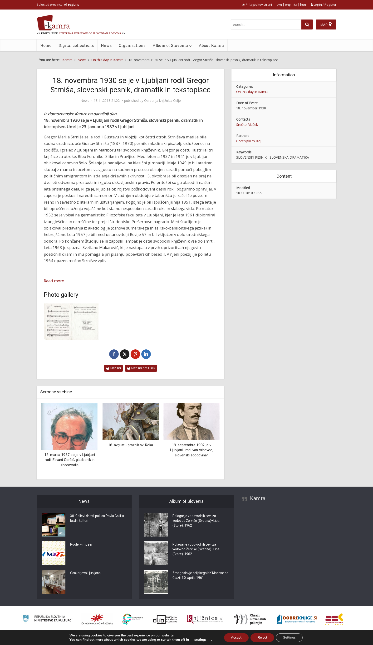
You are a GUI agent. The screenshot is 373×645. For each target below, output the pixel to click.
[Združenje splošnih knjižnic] (334, 619)
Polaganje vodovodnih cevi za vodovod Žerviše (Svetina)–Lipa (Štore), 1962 (196, 521)
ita (295, 4)
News (106, 45)
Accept (236, 637)
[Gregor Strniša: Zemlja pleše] (71, 321)
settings (200, 640)
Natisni (113, 368)
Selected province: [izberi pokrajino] (58, 4)
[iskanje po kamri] (265, 24)
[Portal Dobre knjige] (297, 619)
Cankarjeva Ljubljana (85, 573)
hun (303, 4)
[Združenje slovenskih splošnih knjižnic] (204, 619)
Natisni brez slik (141, 368)
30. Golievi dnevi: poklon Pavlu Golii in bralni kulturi (97, 518)
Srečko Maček (247, 124)
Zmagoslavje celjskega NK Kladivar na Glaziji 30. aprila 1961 (198, 576)
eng (287, 4)
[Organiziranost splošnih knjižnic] (97, 619)
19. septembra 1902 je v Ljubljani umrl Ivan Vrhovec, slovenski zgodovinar (191, 450)
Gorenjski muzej (248, 141)
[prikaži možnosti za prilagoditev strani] (257, 4)
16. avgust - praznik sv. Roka (130, 445)
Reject (262, 637)
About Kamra (211, 45)
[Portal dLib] (165, 619)
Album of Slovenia (170, 45)
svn (279, 4)
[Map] (326, 24)
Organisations (132, 45)
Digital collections (76, 45)
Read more (54, 280)
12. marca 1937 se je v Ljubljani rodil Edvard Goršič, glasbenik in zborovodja (69, 460)
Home (45, 45)
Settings (289, 637)
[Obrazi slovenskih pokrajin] (250, 619)
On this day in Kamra (252, 91)
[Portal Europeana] (133, 619)
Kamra (257, 498)
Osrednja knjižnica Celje (162, 100)
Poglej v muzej (81, 545)
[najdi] (307, 24)
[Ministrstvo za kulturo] (47, 619)
